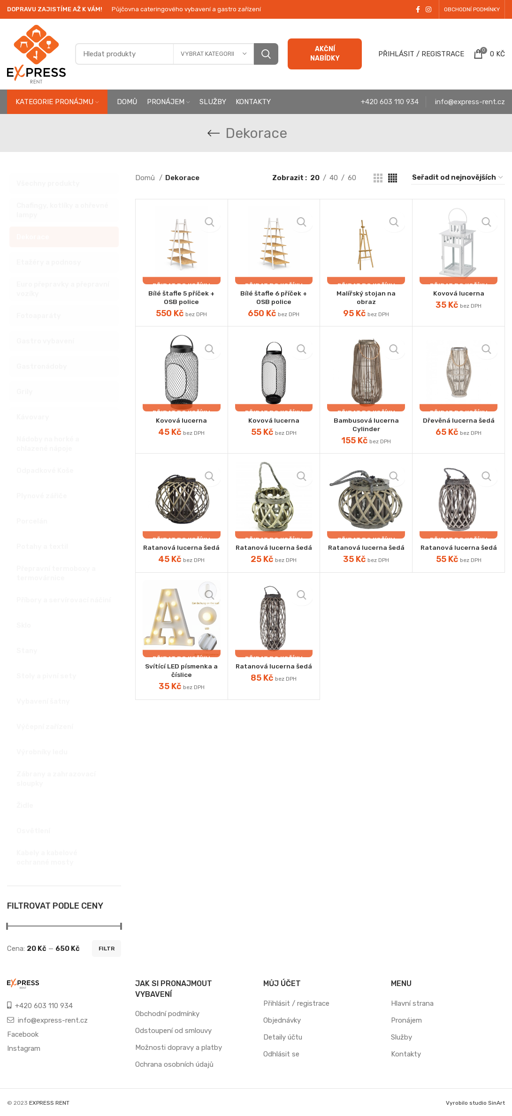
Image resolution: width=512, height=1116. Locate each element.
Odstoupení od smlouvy (173, 1030)
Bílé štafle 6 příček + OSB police (273, 297)
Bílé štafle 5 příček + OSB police (181, 297)
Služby (401, 1037)
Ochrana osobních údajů (174, 1064)
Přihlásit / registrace (296, 1003)
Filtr (107, 948)
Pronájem (406, 1020)
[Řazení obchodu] (458, 178)
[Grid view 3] (378, 178)
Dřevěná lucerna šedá (458, 420)
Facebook (22, 1034)
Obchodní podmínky (167, 1014)
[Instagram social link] (428, 9)
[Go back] (213, 133)
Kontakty (406, 1054)
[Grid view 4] (392, 178)
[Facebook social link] (418, 9)
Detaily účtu (282, 1037)
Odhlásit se (281, 1054)
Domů (146, 178)
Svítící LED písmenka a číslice (181, 678)
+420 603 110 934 (390, 102)
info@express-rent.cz (470, 102)
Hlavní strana (412, 1003)
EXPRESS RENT (49, 1103)
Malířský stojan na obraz (366, 297)
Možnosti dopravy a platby (178, 1047)
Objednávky (282, 1020)
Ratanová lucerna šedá (181, 551)
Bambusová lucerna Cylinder (366, 424)
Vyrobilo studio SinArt (475, 1103)
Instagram (23, 1048)
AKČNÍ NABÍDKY (325, 53)
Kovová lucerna (458, 293)
